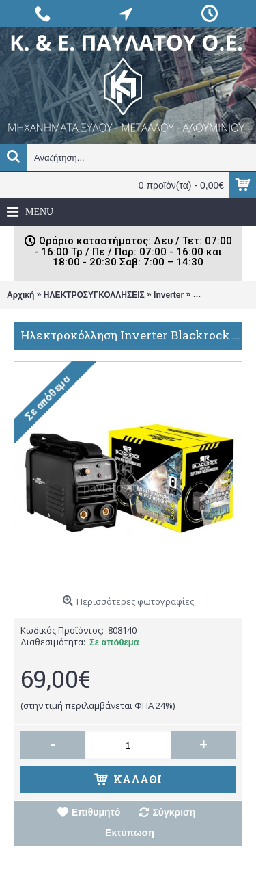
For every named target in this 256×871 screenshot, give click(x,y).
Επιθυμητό (96, 812)
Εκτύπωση (129, 832)
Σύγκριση (173, 812)
